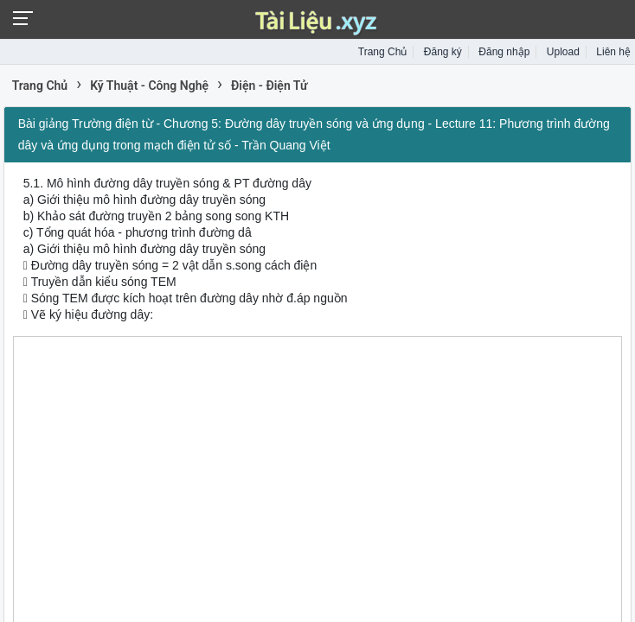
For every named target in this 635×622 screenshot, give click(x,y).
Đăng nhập (503, 52)
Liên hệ (613, 52)
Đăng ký (443, 52)
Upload (563, 52)
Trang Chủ (382, 52)
